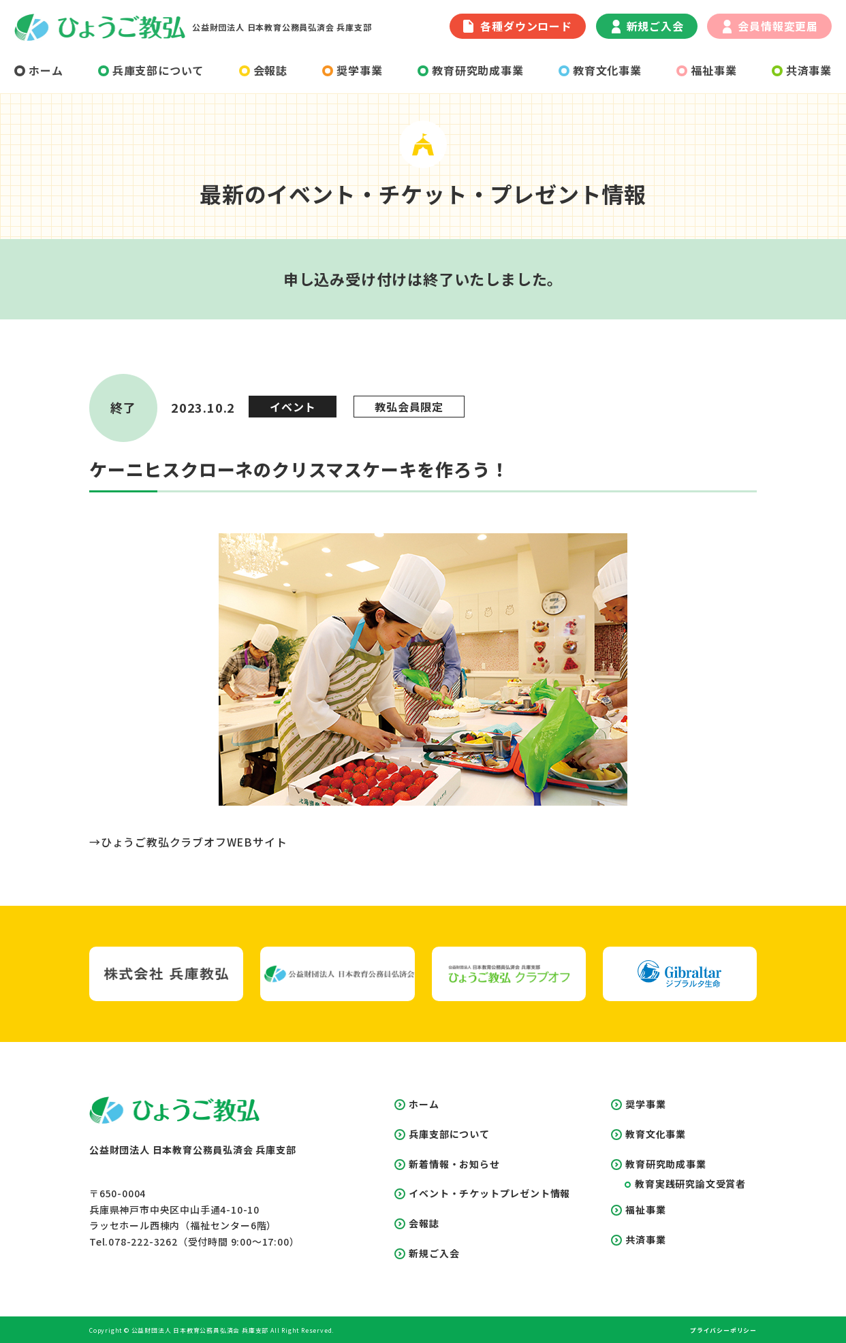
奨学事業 (352, 70)
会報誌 (263, 70)
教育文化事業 (600, 70)
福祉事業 (706, 70)
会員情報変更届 (770, 26)
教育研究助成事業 (470, 70)
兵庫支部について (151, 70)
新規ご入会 (648, 26)
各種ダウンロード (517, 26)
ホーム (38, 70)
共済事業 (802, 70)
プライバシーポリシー (723, 1330)
